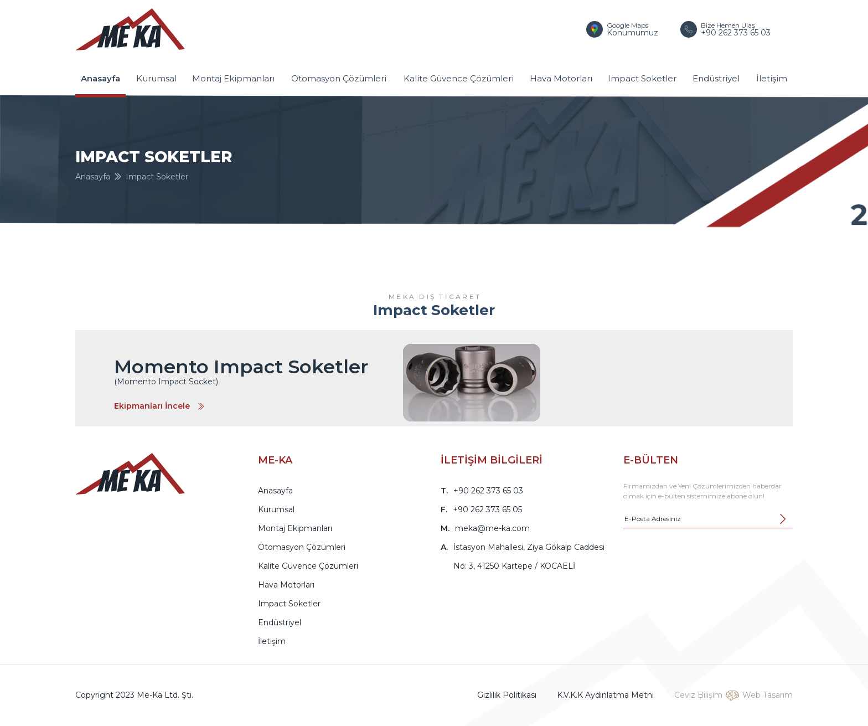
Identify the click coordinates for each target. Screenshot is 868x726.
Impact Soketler (642, 78)
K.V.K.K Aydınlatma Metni (605, 695)
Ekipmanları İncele (159, 406)
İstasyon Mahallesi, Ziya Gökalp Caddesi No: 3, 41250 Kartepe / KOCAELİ (528, 556)
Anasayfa (100, 78)
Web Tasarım (767, 695)
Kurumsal (156, 78)
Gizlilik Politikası (506, 695)
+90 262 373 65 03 (488, 491)
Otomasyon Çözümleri (338, 78)
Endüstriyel (716, 78)
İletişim (771, 78)
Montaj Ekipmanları (233, 78)
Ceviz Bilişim (698, 695)
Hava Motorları (561, 78)
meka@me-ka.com (492, 528)
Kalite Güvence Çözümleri (459, 78)
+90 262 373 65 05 (487, 509)
